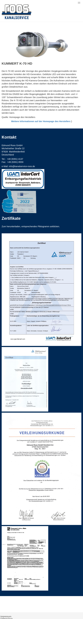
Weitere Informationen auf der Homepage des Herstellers (40, 121)
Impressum (5, 616)
